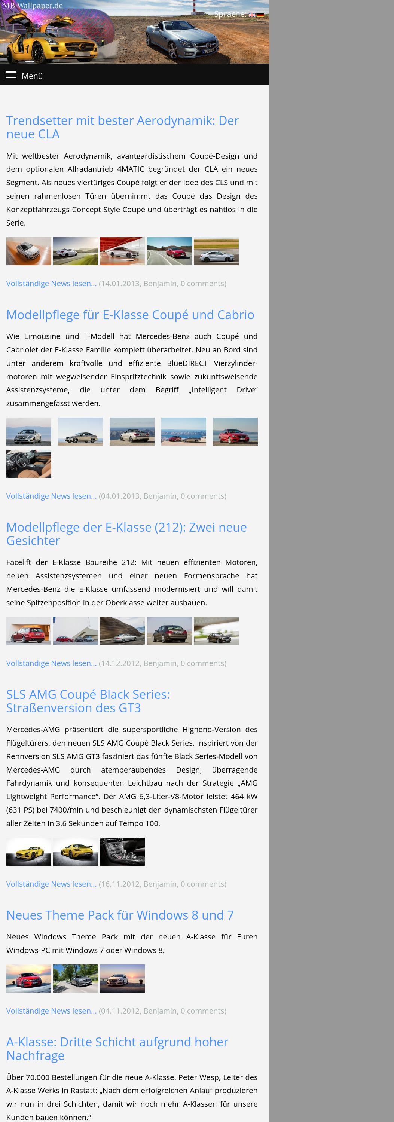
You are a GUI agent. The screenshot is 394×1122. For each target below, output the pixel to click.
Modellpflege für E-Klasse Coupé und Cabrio (130, 314)
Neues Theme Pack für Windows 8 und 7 (120, 915)
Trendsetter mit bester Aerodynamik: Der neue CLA (122, 127)
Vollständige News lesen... (51, 283)
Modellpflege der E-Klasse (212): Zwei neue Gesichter (126, 534)
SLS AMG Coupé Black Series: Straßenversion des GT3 (88, 701)
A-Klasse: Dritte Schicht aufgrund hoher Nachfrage (117, 1048)
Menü (11, 74)
